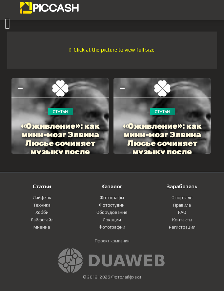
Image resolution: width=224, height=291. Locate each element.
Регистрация (182, 227)
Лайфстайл (42, 219)
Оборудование (112, 212)
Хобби (42, 212)
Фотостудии (112, 205)
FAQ (182, 212)
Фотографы (112, 197)
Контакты (182, 219)
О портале (182, 197)
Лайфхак (42, 197)
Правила (182, 205)
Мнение (41, 227)
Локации (112, 219)
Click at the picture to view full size (112, 50)
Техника (42, 205)
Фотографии (112, 227)
